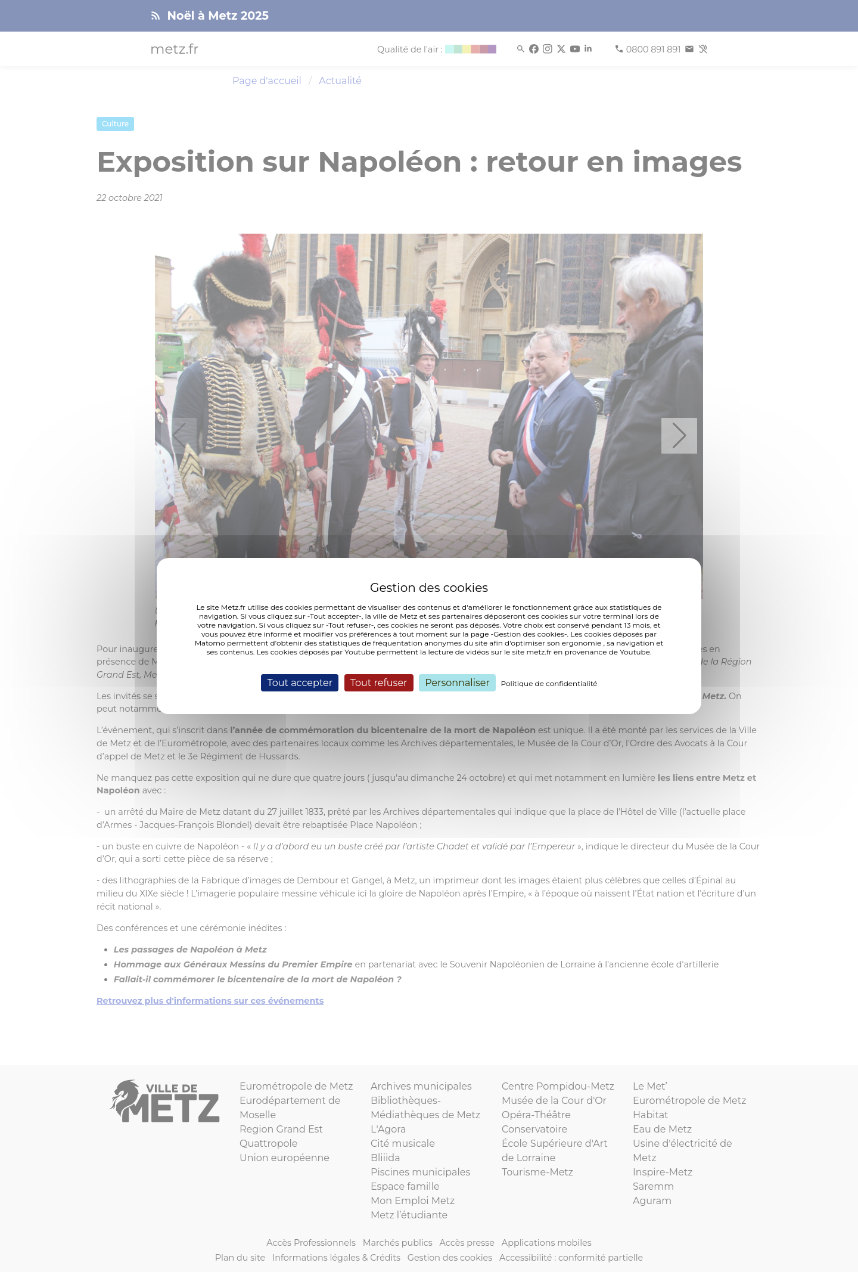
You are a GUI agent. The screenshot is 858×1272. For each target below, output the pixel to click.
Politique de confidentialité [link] (549, 683)
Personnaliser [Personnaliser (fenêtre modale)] (457, 682)
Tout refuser (379, 682)
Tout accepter (299, 682)
